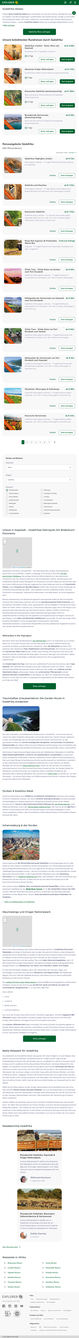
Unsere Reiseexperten (62, 1319)
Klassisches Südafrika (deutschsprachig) (43, 91)
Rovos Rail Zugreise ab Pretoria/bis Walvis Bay (41, 242)
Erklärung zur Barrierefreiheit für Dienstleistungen (53, 1330)
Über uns (43, 1310)
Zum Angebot (67, 59)
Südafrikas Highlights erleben (38, 158)
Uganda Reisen (14, 1272)
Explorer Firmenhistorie (54, 1310)
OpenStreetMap (21, 567)
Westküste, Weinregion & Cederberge (42, 389)
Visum (32, 1299)
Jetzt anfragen (67, 175)
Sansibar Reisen (52, 1282)
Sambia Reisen (14, 1287)
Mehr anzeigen (9, 25)
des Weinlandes (39, 641)
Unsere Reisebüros (49, 1319)
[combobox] (73, 152)
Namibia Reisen (14, 1277)
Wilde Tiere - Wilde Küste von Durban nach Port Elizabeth (42, 270)
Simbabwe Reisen (53, 1287)
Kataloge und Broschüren (37, 1302)
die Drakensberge (62, 804)
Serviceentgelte (51, 1302)
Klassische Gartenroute (35, 415)
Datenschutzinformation (50, 1327)
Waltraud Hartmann (40, 1177)
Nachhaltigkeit (67, 1310)
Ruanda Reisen (52, 1272)
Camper (46, 497)
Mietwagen (12, 503)
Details (53, 175)
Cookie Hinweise (64, 1327)
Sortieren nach (62, 153)
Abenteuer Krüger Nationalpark (39, 69)
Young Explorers (14, 513)
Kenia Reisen (51, 1263)
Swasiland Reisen (53, 1277)
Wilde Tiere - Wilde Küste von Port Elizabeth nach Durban (41, 330)
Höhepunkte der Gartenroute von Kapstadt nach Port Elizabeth (44, 299)
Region (9, 475)
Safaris (11, 507)
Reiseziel (9, 463)
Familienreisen (48, 500)
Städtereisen (13, 510)
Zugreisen (47, 513)
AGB (40, 1327)
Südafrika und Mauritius (36, 185)
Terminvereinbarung (35, 1319)
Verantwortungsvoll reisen (52, 510)
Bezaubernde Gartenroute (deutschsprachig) (36, 116)
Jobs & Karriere (34, 1310)
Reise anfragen (47, 59)
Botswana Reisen (15, 1263)
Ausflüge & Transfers (50, 493)
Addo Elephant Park (31, 766)
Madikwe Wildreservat (27, 877)
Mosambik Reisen (53, 1268)
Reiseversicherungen (42, 1299)
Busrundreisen (13, 497)
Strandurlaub (48, 507)
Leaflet (13, 567)
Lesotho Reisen (14, 1268)
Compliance (33, 1330)
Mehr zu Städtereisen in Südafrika (19, 902)
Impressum (33, 1327)
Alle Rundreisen (14, 493)
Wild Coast (52, 774)
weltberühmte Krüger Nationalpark (21, 982)
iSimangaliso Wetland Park (39, 807)
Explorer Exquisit (14, 500)
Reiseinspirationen (55, 1299)
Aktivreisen (47, 490)
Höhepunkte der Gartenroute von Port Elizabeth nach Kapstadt (42, 359)
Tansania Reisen (14, 1282)
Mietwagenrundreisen (50, 503)
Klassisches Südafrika (35, 212)
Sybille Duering (38, 1233)
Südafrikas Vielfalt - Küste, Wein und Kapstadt (42, 47)
